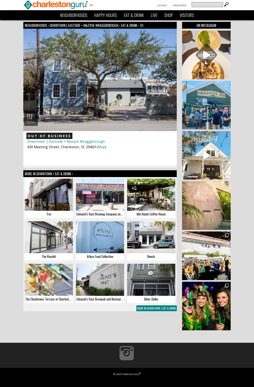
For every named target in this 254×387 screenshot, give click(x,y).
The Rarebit (49, 256)
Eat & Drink (134, 15)
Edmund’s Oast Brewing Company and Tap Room (100, 214)
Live (154, 15)
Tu (141, 25)
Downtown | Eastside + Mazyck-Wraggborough (84, 25)
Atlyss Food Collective (100, 256)
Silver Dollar (151, 299)
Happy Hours (105, 15)
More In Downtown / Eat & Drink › (49, 173)
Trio (48, 214)
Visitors (187, 15)
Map (101, 146)
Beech (151, 256)
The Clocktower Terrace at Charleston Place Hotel (49, 299)
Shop (168, 15)
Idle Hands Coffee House (151, 214)
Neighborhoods (73, 15)
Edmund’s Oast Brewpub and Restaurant (100, 299)
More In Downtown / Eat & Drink (156, 308)
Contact (162, 5)
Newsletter (180, 5)
